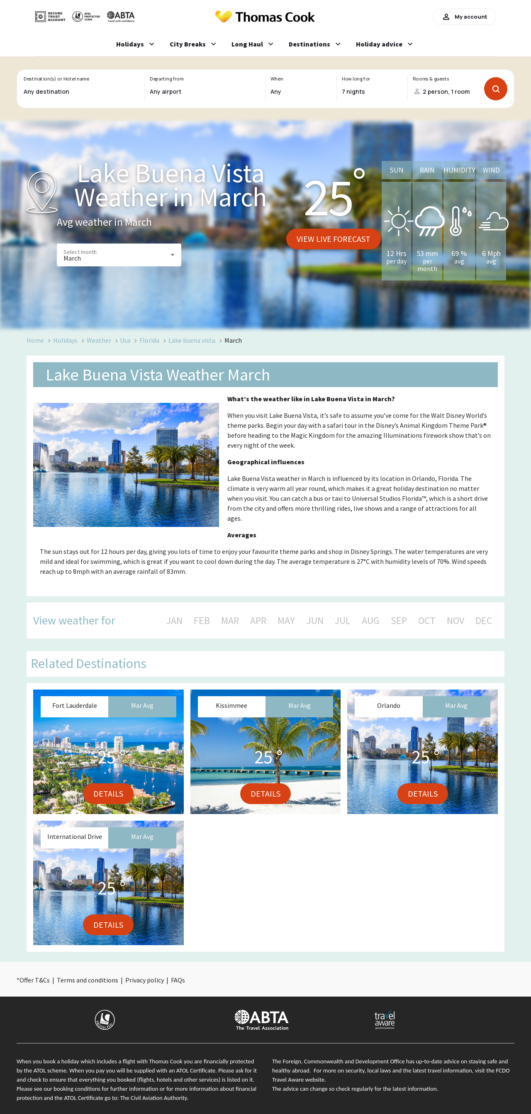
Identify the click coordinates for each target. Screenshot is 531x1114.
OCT (427, 621)
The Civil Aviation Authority (153, 1098)
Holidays (65, 340)
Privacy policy (144, 980)
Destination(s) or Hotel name (56, 79)
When (276, 79)
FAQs (178, 980)
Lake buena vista (191, 340)
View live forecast (333, 239)
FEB (202, 621)
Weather (99, 340)
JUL (343, 621)
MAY (286, 621)
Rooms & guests (431, 79)
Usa (125, 340)
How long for (356, 79)
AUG (371, 621)
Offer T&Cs (34, 980)
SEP (399, 621)
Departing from (166, 79)
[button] (119, 255)
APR (258, 621)
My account (464, 17)
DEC (483, 621)
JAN (174, 621)
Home (35, 340)
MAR (230, 621)
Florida (149, 340)
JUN (315, 621)
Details (108, 793)
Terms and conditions (87, 980)
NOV (455, 621)
